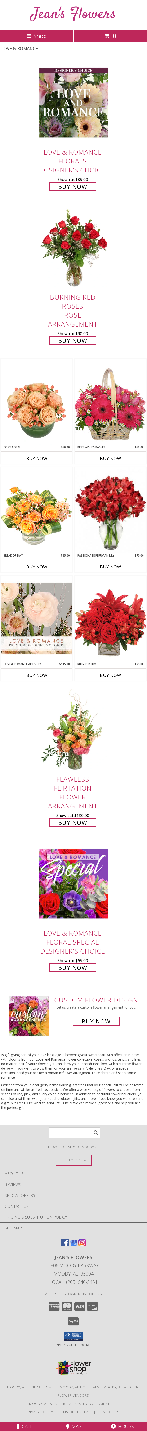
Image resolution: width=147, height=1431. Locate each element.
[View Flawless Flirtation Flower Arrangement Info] (73, 729)
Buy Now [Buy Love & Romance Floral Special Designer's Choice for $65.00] (72, 967)
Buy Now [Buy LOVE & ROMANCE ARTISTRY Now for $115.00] (36, 675)
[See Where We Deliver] (74, 1160)
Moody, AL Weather (47, 1403)
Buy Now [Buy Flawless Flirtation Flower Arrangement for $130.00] (72, 822)
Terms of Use (109, 1412)
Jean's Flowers (73, 15)
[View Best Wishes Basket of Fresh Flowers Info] (110, 402)
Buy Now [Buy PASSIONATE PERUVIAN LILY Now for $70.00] (110, 567)
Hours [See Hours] (122, 1426)
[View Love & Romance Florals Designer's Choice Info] (73, 102)
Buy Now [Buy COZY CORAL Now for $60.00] (36, 458)
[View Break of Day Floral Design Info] (36, 510)
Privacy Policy (39, 1412)
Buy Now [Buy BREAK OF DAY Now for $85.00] (36, 567)
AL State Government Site (93, 1403)
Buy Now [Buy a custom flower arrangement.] (96, 1021)
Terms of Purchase (75, 1412)
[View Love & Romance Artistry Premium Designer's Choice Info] (36, 619)
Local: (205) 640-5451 (74, 1282)
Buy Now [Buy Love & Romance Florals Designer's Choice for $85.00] (72, 186)
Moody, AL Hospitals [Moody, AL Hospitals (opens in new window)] (79, 1387)
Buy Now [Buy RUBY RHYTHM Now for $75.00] (110, 675)
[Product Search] (74, 1132)
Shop (37, 36)
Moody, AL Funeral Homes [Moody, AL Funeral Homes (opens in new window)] (31, 1387)
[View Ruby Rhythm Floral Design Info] (110, 619)
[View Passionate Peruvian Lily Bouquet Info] (110, 510)
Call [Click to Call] (24, 1426)
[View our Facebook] (65, 1245)
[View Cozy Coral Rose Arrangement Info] (36, 402)
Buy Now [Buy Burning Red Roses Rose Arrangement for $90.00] (72, 340)
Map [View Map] (73, 1426)
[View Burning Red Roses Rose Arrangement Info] (73, 248)
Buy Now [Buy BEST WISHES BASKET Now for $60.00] (110, 458)
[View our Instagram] (82, 1245)
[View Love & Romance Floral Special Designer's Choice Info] (73, 883)
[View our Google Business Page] (73, 1245)
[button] (73, 1336)
